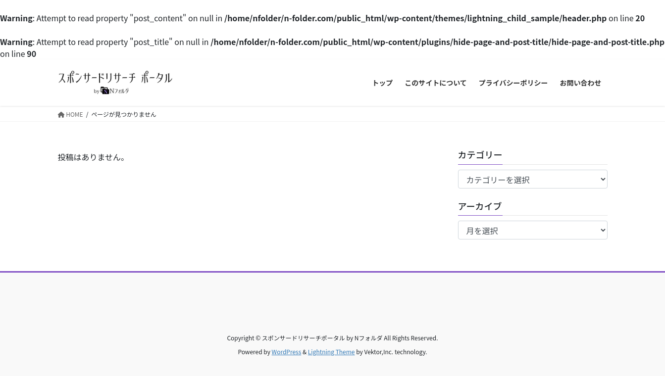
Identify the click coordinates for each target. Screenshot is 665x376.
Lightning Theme (331, 351)
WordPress (287, 351)
